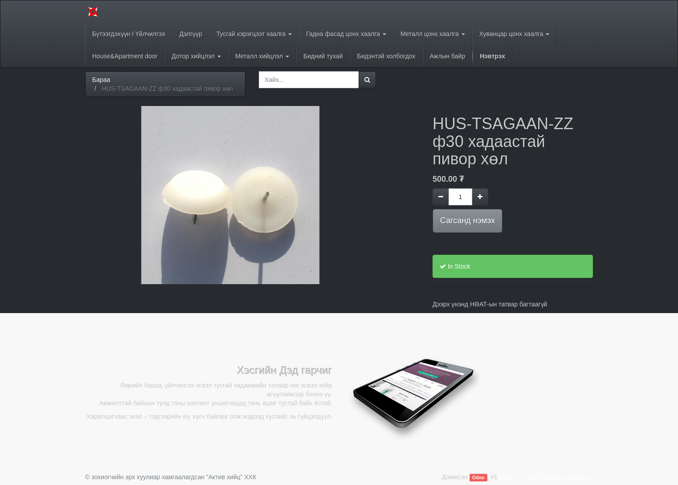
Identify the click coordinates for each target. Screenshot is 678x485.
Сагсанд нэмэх (467, 220)
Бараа (101, 79)
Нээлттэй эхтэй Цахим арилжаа (545, 477)
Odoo (478, 477)
